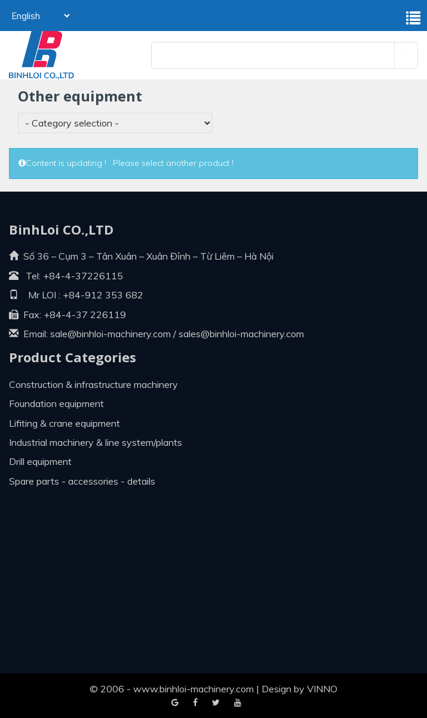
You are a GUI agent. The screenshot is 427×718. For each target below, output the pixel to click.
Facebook (175, 703)
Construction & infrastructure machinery (93, 384)
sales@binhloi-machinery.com (241, 334)
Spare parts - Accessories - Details (82, 481)
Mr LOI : (34, 295)
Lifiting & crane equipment (64, 423)
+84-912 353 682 (101, 295)
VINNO (322, 689)
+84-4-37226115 (83, 276)
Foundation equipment (56, 403)
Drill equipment (40, 461)
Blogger (237, 703)
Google (195, 703)
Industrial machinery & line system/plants (95, 442)
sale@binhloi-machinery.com (110, 334)
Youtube (216, 703)
